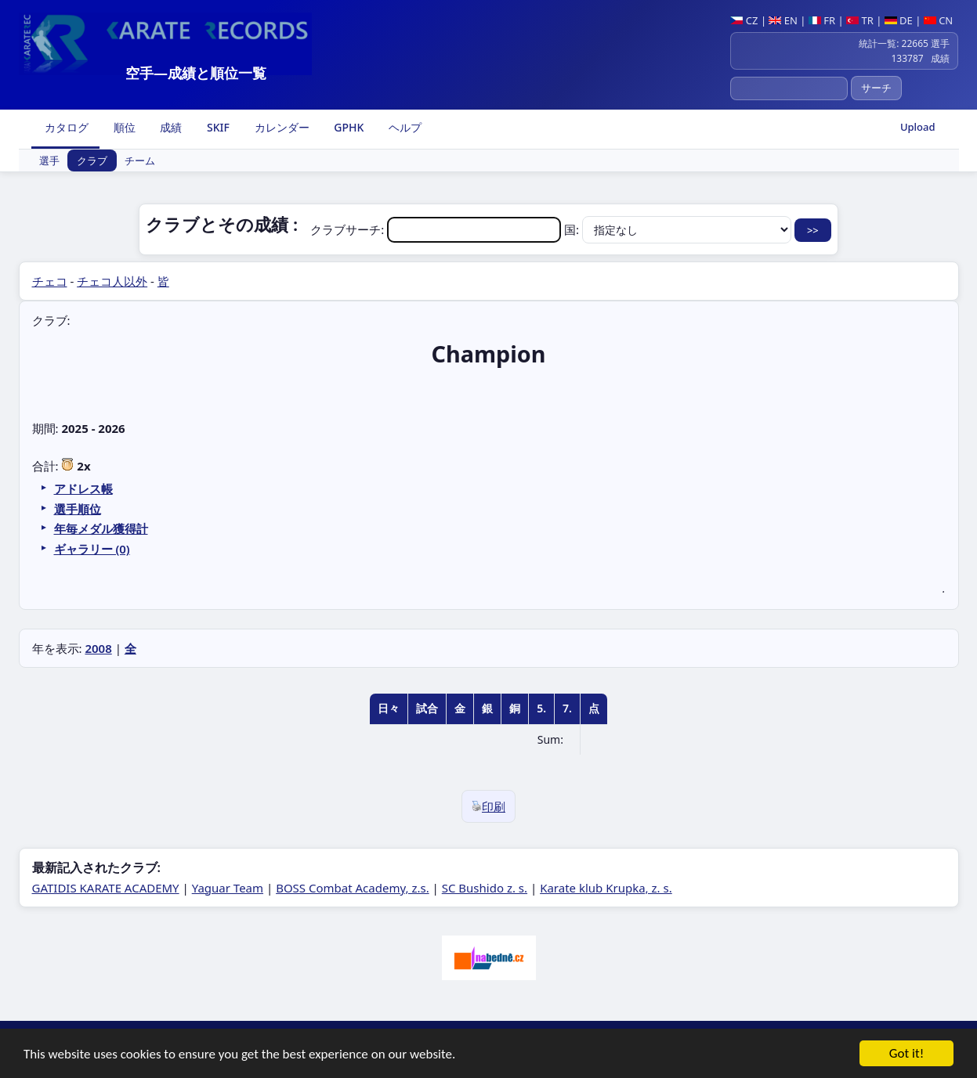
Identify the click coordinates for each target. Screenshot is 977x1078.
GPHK (347, 127)
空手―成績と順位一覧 (195, 72)
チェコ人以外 (112, 281)
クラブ (92, 160)
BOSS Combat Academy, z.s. (352, 888)
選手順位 (77, 509)
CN (938, 20)
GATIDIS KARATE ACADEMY (105, 888)
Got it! (906, 1055)
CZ (744, 20)
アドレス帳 (83, 488)
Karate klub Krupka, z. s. (606, 888)
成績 (170, 127)
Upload (917, 127)
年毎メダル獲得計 (101, 528)
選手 (49, 160)
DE (899, 20)
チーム (140, 160)
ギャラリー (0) (92, 549)
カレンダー (280, 127)
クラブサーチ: (437, 229)
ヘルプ (403, 127)
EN (783, 20)
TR (860, 20)
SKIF (217, 127)
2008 (98, 648)
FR (822, 20)
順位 (123, 127)
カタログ (65, 127)
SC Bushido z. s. (484, 888)
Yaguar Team (227, 888)
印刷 (488, 806)
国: (679, 229)
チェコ (49, 281)
